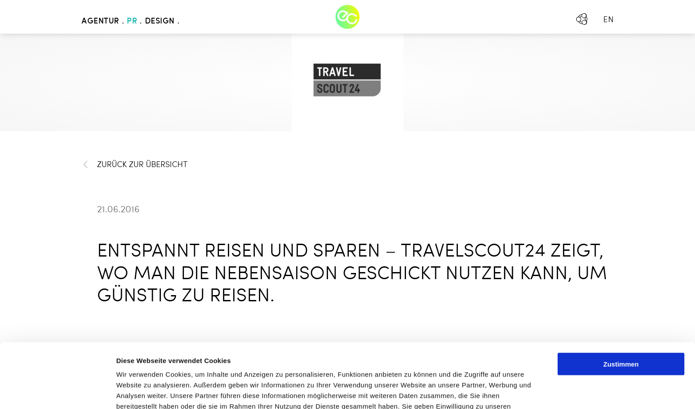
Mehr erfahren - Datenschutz (164, 362)
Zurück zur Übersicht (134, 164)
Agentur (100, 21)
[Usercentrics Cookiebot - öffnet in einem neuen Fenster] (57, 391)
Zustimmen (621, 299)
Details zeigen (471, 391)
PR (132, 21)
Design (160, 21)
